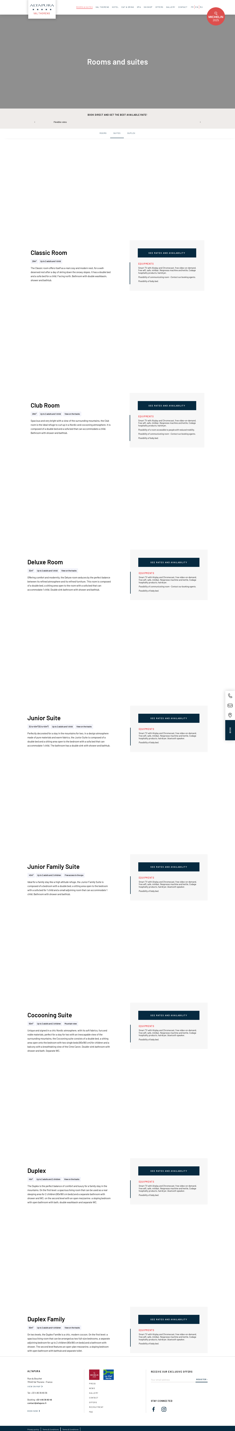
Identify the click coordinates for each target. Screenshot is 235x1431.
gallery (93, 1393)
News (92, 1388)
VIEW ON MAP (34, 1386)
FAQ (91, 1412)
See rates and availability (166, 253)
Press (92, 1383)
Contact (93, 1398)
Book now (32, 1411)
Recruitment (96, 1407)
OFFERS (93, 1402)
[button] (34, 122)
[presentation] (175, 1388)
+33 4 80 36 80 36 (39, 1393)
